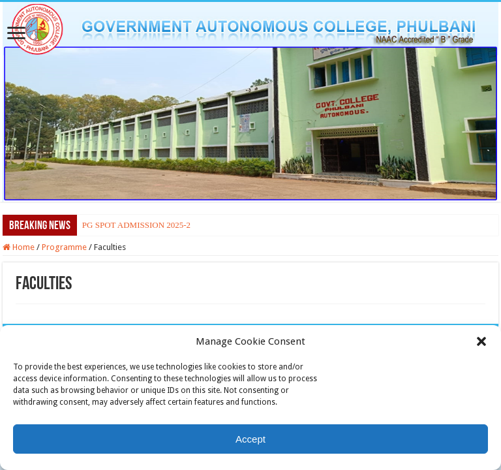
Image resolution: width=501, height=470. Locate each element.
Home (19, 247)
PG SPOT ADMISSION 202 (130, 225)
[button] (481, 341)
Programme (64, 247)
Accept (250, 439)
